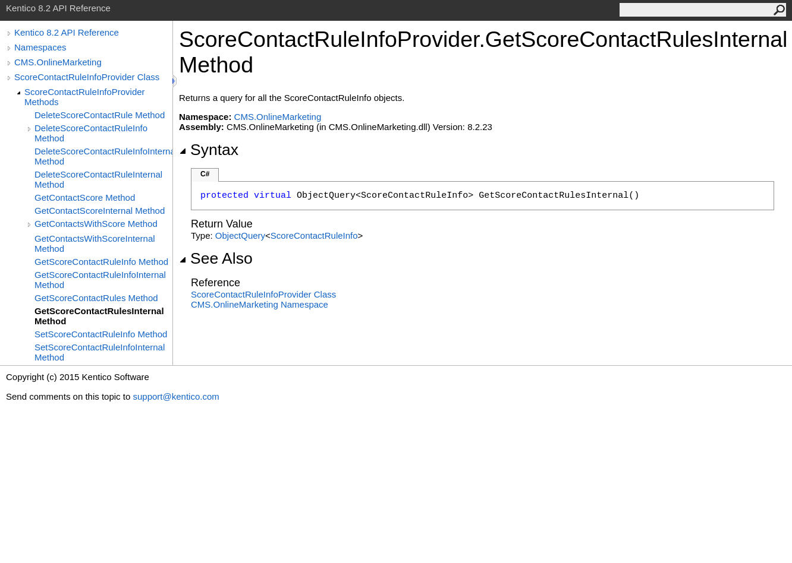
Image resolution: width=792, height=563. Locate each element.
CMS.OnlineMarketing (58, 62)
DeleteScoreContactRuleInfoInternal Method (103, 156)
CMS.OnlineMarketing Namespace (259, 304)
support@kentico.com (176, 396)
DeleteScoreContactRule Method (99, 115)
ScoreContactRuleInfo (314, 235)
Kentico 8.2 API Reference (66, 32)
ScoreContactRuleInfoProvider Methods (84, 97)
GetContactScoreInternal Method (99, 210)
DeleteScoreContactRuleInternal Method (98, 179)
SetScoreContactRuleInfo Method (100, 334)
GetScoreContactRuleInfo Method (101, 262)
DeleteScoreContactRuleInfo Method (90, 133)
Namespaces (40, 47)
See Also (216, 258)
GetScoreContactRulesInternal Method (99, 316)
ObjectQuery (240, 235)
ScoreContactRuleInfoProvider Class (86, 77)
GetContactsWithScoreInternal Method (94, 243)
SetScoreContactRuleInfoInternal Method (99, 352)
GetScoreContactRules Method (96, 298)
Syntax (208, 150)
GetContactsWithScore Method (96, 224)
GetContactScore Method (84, 197)
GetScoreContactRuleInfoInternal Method (100, 280)
